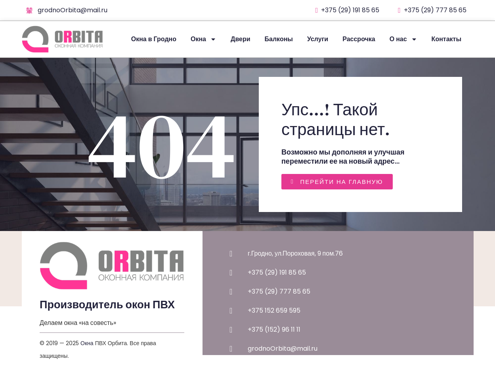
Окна (203, 39)
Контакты (446, 39)
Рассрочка (358, 39)
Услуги (317, 39)
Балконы (279, 39)
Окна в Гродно (153, 39)
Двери (240, 39)
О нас (403, 39)
